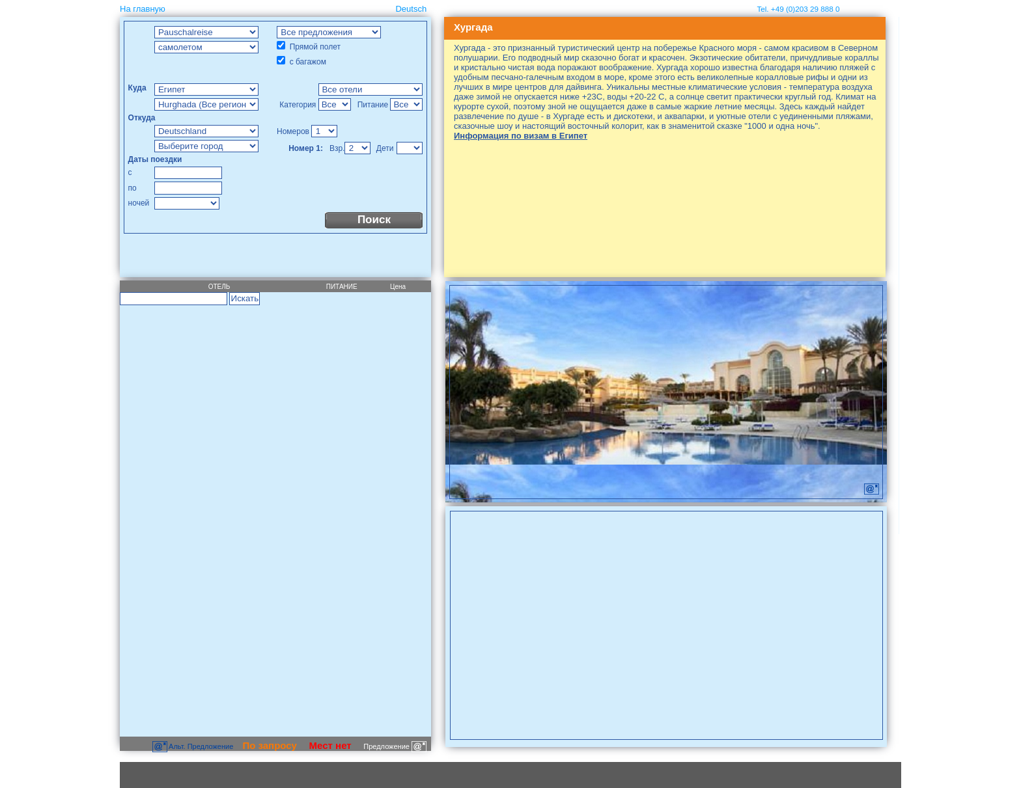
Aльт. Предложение (194, 746)
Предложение (395, 746)
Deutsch (411, 9)
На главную (142, 9)
